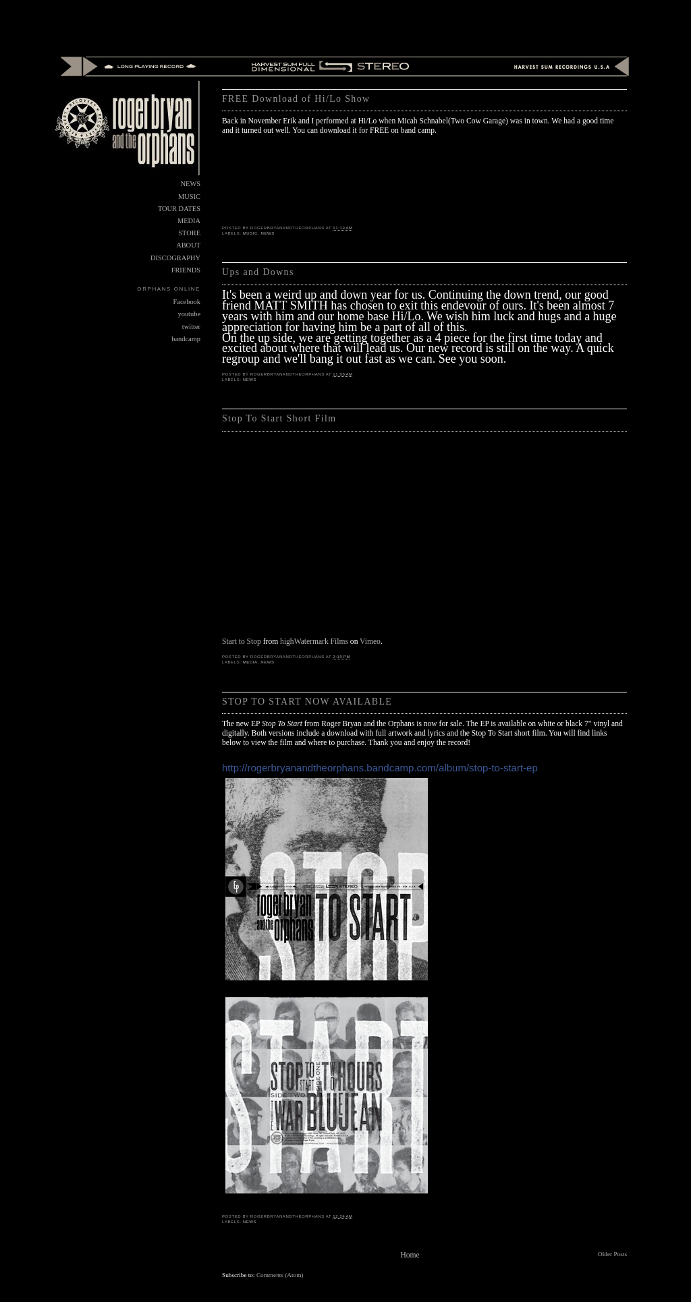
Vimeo (370, 641)
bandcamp (185, 339)
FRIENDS (185, 270)
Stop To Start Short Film (279, 418)
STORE (189, 233)
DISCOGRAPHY (175, 258)
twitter (191, 326)
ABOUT (188, 245)
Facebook (186, 301)
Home (409, 1255)
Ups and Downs (258, 272)
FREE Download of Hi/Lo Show (296, 99)
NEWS (268, 233)
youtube (188, 314)
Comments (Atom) (280, 1275)
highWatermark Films (314, 641)
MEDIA (250, 662)
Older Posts (612, 1254)
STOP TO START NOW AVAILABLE (307, 702)
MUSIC (250, 233)
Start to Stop (241, 641)
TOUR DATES (179, 208)
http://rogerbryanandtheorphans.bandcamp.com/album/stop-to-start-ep (380, 767)
